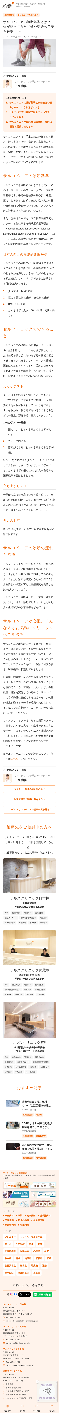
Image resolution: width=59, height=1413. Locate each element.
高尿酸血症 (23, 1273)
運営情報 (8, 1384)
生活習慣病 (9, 15)
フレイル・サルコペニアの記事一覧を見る (29, 809)
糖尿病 (28, 1258)
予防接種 (20, 1244)
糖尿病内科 (10, 1225)
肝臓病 (39, 1258)
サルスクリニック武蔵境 (14, 1326)
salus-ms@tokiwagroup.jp (16, 1343)
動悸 (40, 1244)
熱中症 (8, 1258)
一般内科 (9, 1215)
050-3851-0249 (11, 1340)
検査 (46, 1251)
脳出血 (23, 1265)
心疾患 (36, 1251)
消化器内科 (23, 1220)
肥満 (49, 1258)
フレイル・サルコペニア (28, 15)
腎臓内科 (24, 1225)
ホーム (5, 1173)
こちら (14, 758)
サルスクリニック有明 (13, 1349)
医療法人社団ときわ (12, 1371)
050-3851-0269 (11, 1317)
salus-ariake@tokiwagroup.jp (18, 1365)
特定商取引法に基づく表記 (16, 1391)
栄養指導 (9, 1220)
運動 (44, 1265)
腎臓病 (34, 1265)
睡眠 (18, 1258)
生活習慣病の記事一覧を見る (29, 799)
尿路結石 (24, 1251)
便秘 (31, 1244)
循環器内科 (45, 1215)
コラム (13, 1173)
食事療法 (9, 1273)
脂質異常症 (10, 1265)
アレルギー (10, 1237)
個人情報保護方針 (12, 1388)
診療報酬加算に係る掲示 (15, 1394)
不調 (20, 1215)
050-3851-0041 (11, 1362)
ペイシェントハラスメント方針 (18, 1398)
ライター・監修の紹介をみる (29, 789)
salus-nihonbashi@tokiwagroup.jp (20, 1321)
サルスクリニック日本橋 (14, 1304)
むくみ (8, 1244)
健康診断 (31, 1215)
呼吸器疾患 (10, 1251)
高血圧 (36, 1273)
